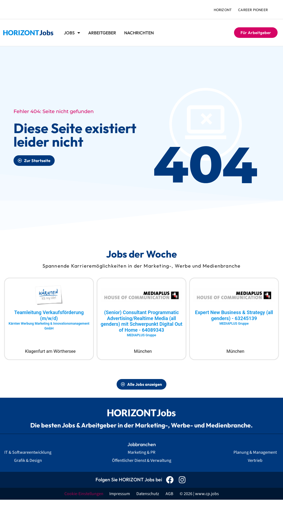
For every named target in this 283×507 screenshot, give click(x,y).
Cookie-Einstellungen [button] (83, 494)
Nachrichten (139, 32)
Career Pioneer (253, 10)
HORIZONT (223, 10)
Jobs (72, 33)
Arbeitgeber (102, 32)
